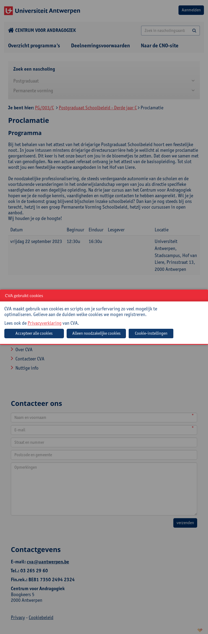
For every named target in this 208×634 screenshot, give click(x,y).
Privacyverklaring (44, 323)
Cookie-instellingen (151, 333)
